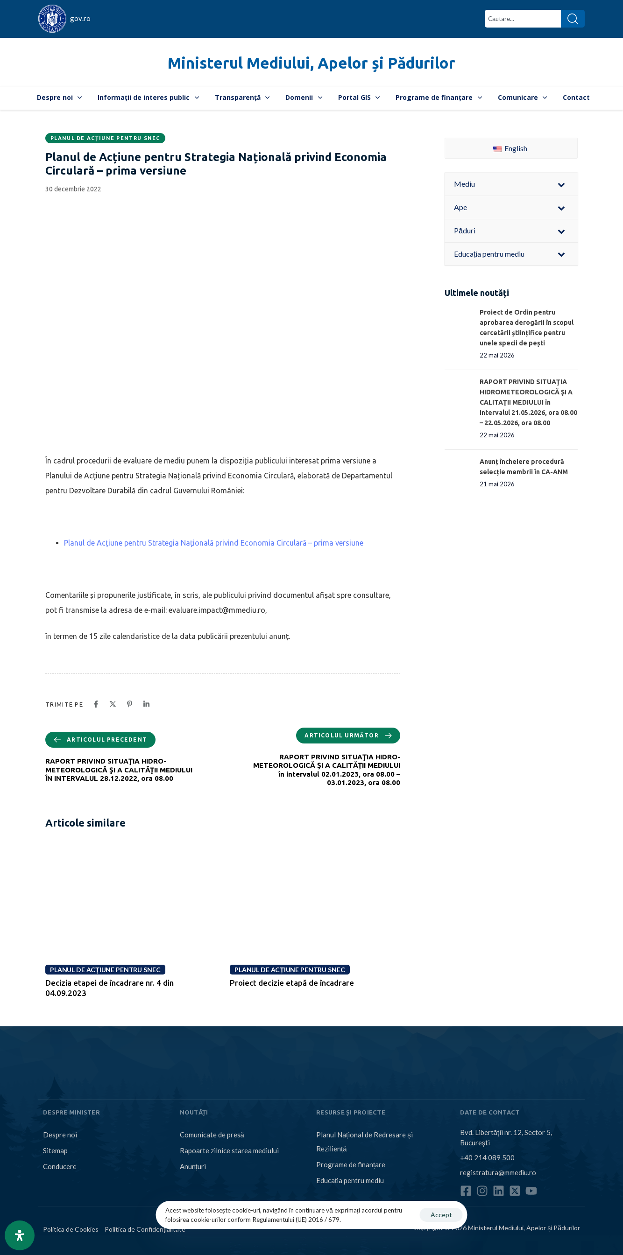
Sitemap (55, 1150)
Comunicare (522, 97)
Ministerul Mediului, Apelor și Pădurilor (311, 62)
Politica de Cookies (71, 1229)
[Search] (573, 19)
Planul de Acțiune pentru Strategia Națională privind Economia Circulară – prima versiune (213, 543)
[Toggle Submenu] (561, 184)
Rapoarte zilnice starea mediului (229, 1150)
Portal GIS (359, 97)
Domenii (303, 97)
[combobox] (523, 19)
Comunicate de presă (212, 1134)
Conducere (60, 1166)
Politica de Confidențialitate (145, 1229)
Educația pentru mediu (350, 1180)
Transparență (242, 97)
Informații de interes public (148, 97)
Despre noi (59, 97)
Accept (441, 1215)
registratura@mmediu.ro (498, 1172)
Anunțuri (193, 1166)
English (510, 148)
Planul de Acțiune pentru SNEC (105, 138)
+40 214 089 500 (487, 1157)
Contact (576, 97)
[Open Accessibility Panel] (20, 1235)
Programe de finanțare (439, 97)
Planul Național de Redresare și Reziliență (364, 1141)
